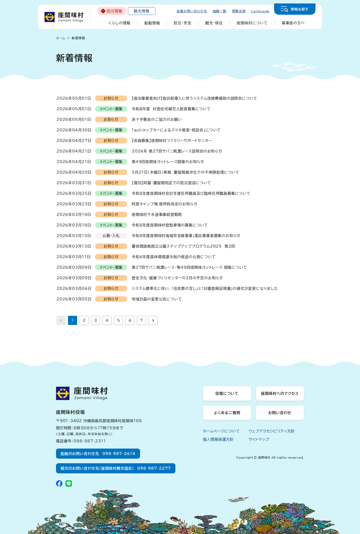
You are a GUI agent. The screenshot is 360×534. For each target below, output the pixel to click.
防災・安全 (182, 23)
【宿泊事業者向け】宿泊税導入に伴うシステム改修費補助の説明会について (194, 98)
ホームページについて (221, 431)
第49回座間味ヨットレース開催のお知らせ (168, 162)
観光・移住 (214, 23)
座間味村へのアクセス (279, 393)
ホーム (60, 38)
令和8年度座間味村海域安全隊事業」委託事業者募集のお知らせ (186, 235)
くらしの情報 (119, 23)
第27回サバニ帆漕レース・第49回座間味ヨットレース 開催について (189, 267)
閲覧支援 (239, 11)
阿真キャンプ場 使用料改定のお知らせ (164, 204)
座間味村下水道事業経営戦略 (157, 214)
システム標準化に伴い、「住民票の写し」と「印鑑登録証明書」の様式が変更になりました (205, 288)
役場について (227, 393)
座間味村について (252, 23)
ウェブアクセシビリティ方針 (272, 431)
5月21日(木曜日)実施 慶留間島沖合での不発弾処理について (185, 172)
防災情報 (114, 11)
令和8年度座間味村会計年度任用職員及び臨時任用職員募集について (191, 193)
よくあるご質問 (227, 413)
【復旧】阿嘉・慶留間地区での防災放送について (171, 183)
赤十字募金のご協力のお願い (157, 119)
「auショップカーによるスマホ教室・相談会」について (176, 130)
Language (260, 11)
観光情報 (141, 11)
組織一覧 (219, 11)
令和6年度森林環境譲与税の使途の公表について (174, 257)
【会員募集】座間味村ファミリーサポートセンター (172, 140)
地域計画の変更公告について (157, 299)
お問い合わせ (279, 413)
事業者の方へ (293, 23)
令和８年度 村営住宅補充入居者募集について (171, 109)
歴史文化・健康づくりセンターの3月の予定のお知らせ (177, 278)
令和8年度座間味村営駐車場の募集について (170, 225)
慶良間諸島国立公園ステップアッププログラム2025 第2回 (183, 246)
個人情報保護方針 (218, 439)
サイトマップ (259, 439)
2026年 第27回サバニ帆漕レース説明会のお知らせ (177, 151)
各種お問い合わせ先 (192, 11)
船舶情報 (152, 23)
